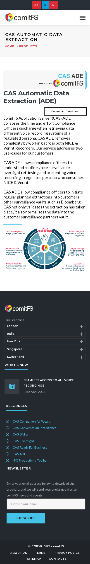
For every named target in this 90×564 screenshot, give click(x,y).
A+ (36, 5)
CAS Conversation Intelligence (35, 428)
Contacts (57, 558)
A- (54, 5)
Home (9, 46)
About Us (18, 552)
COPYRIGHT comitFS (47, 546)
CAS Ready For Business (30, 447)
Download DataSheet (65, 111)
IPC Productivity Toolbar (30, 460)
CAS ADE (19, 454)
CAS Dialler (20, 434)
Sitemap (34, 558)
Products (28, 46)
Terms (40, 552)
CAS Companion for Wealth (32, 421)
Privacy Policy (67, 552)
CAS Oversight (23, 441)
